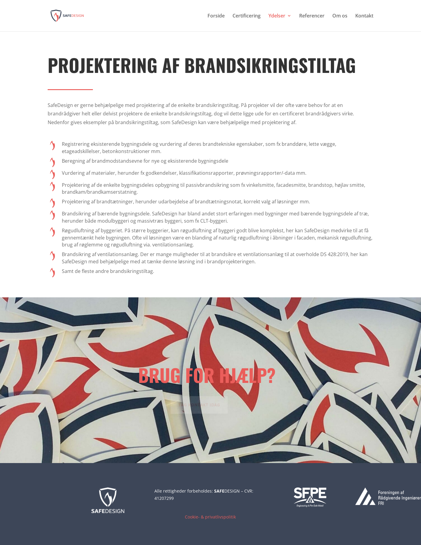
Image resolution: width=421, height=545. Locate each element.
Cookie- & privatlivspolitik (210, 517)
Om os (339, 16)
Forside (216, 16)
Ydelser (276, 16)
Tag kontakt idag (197, 404)
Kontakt (364, 16)
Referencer (311, 16)
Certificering (247, 16)
